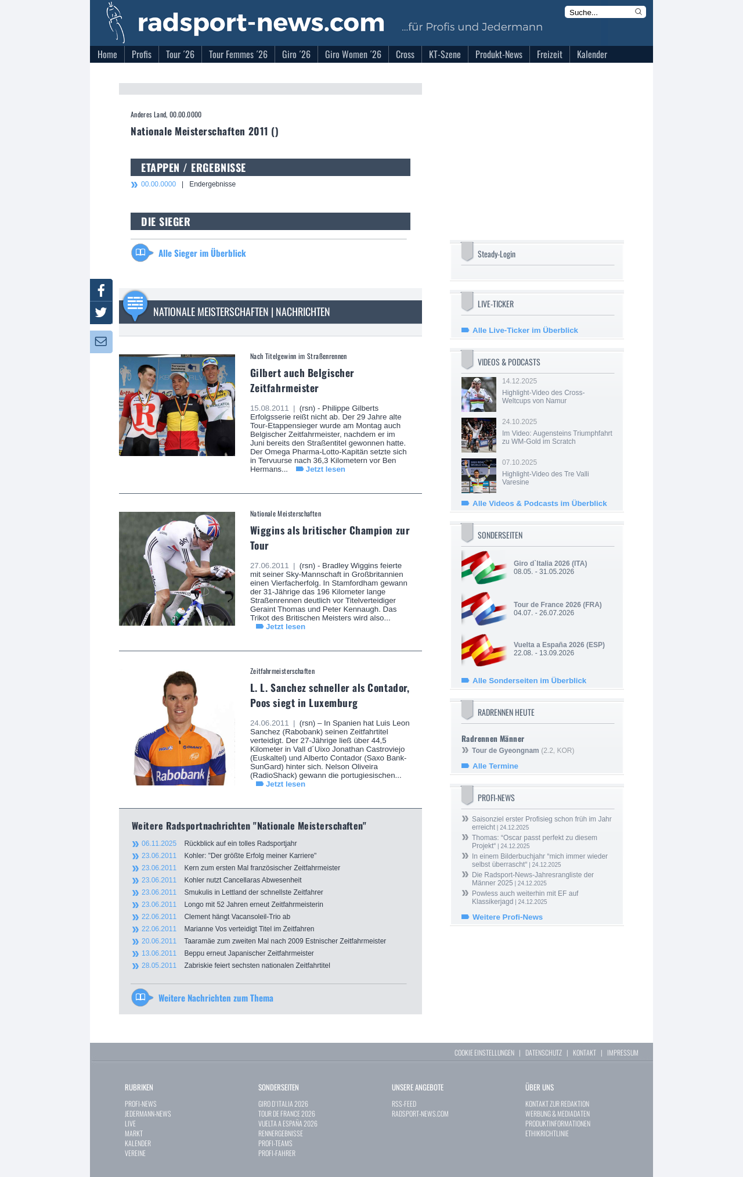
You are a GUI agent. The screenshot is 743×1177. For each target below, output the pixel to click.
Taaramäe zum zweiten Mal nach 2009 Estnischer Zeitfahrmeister (264, 941)
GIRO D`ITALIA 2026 (283, 1103)
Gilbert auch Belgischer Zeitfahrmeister (302, 380)
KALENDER (138, 1143)
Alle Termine (495, 766)
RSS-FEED (404, 1103)
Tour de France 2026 (547, 605)
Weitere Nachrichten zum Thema (215, 997)
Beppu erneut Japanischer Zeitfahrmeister (228, 953)
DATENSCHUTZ (543, 1052)
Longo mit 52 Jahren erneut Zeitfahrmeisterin (232, 904)
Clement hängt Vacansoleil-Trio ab (216, 917)
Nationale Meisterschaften (285, 513)
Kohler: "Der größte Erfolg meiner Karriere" (229, 856)
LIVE (130, 1123)
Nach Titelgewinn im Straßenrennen (298, 356)
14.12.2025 (557, 391)
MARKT (134, 1133)
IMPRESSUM (623, 1052)
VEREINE (135, 1153)
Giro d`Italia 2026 (542, 563)
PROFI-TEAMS (275, 1143)
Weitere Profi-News (508, 917)
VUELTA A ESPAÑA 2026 (288, 1123)
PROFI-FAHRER (276, 1153)
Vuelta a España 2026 (549, 645)
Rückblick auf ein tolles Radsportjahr (219, 843)
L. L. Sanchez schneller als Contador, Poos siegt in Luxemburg (329, 695)
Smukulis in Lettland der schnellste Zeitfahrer (232, 892)
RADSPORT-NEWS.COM (420, 1113)
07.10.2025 (557, 472)
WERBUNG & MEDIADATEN (557, 1113)
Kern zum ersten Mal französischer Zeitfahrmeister (241, 868)
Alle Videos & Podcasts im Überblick (540, 503)
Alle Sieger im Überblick (202, 252)
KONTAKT (584, 1052)
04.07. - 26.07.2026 (558, 609)
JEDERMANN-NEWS (148, 1113)
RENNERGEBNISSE (280, 1133)
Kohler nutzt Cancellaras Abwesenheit (222, 880)
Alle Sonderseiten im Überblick (529, 680)
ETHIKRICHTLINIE (547, 1133)
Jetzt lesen (325, 469)
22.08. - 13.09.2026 (559, 649)
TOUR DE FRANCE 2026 (286, 1113)
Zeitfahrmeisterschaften (282, 671)
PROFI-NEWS (141, 1103)
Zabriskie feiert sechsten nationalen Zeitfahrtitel (236, 965)
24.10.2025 (557, 432)
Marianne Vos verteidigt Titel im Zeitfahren (228, 929)
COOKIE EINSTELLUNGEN (484, 1052)
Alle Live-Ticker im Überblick (525, 330)
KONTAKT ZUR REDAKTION (557, 1103)
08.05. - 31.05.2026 (550, 567)
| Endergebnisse (188, 184)
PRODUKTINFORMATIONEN (557, 1123)
